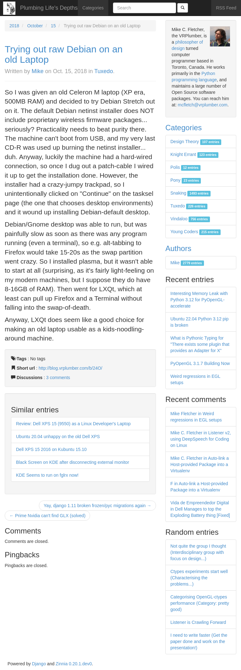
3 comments (58, 377)
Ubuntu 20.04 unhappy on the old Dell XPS (58, 436)
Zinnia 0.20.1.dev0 (74, 663)
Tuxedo (103, 71)
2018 (14, 25)
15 (53, 25)
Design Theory (195, 141)
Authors (178, 248)
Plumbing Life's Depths (49, 8)
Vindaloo (190, 218)
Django (39, 663)
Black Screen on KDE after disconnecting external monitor (72, 462)
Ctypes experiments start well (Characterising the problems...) (199, 578)
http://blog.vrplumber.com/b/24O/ (70, 368)
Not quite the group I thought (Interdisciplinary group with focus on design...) (198, 552)
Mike (38, 71)
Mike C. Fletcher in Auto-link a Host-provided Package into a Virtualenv (199, 464)
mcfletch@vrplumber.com (202, 104)
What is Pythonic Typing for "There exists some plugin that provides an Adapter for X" (199, 344)
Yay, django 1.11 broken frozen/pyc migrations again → (97, 505)
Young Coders (195, 231)
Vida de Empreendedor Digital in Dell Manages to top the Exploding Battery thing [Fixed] (200, 509)
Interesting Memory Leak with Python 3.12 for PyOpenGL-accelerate (199, 299)
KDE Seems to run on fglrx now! (47, 475)
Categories (93, 7)
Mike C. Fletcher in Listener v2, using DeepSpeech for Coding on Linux (200, 439)
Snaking (190, 193)
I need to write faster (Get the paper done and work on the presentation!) (198, 641)
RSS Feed (226, 7)
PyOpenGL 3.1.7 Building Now (200, 363)
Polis (185, 167)
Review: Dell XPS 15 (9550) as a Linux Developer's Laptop (73, 423)
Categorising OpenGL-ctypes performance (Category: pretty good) (199, 603)
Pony (185, 180)
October (35, 25)
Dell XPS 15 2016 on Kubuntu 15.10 (51, 449)
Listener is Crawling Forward (198, 622)
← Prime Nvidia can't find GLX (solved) (47, 515)
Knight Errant (194, 154)
